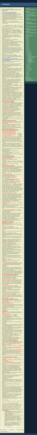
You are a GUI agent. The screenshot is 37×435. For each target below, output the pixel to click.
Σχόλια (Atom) (6, 431)
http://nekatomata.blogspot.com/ (30, 9)
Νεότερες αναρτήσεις (3, 429)
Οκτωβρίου (29, 54)
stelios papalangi (29, 78)
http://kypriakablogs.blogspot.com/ (31, 23)
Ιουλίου (28, 65)
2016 (27, 46)
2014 (27, 48)
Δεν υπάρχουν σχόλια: (19, 427)
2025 (27, 36)
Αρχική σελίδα (12, 429)
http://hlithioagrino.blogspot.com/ (31, 12)
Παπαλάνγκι (6, 4)
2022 (27, 40)
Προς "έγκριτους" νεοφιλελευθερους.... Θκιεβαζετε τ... (30, 59)
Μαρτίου (28, 67)
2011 (27, 71)
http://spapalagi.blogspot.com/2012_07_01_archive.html (12, 397)
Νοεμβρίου (29, 53)
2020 (27, 42)
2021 (27, 41)
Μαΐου (28, 66)
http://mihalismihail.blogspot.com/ (31, 29)
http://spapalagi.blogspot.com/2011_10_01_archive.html (12, 409)
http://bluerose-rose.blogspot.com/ (31, 26)
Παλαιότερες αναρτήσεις (20, 429)
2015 (27, 47)
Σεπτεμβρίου (29, 55)
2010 (27, 72)
